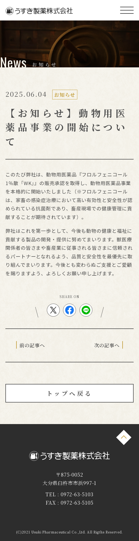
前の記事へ (32, 345)
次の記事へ (107, 345)
